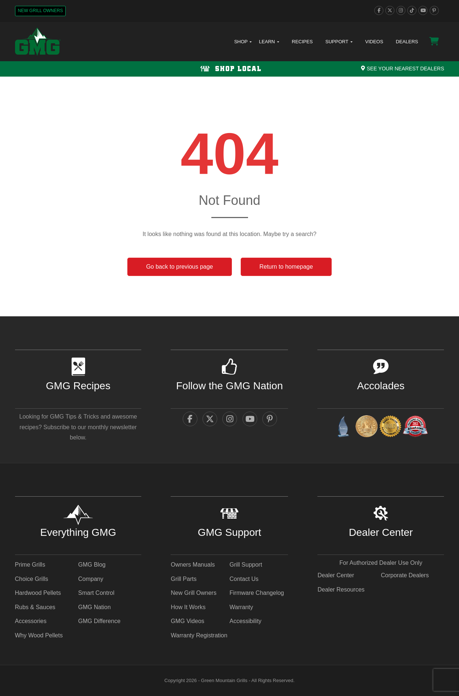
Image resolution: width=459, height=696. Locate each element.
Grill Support (245, 564)
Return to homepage (286, 267)
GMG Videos (187, 621)
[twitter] (389, 10)
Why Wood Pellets (39, 635)
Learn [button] (269, 41)
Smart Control (96, 593)
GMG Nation (94, 607)
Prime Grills (30, 564)
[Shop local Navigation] (229, 69)
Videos (374, 41)
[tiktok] (411, 10)
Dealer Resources (340, 589)
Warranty (241, 607)
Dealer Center (335, 575)
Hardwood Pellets (38, 593)
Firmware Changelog (256, 593)
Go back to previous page (179, 267)
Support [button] (339, 41)
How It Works (188, 607)
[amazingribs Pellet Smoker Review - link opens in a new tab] (390, 427)
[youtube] (422, 10)
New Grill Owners (40, 10)
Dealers (407, 41)
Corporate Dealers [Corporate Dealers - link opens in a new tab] (405, 575)
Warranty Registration (199, 635)
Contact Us (243, 579)
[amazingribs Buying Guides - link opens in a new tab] (343, 427)
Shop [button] (243, 41)
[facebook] (378, 10)
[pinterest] (434, 10)
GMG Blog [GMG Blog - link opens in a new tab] (92, 564)
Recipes (302, 41)
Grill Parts (183, 579)
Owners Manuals (193, 564)
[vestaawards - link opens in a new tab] (367, 427)
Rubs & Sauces (35, 607)
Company (90, 579)
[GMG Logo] (38, 41)
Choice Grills (31, 579)
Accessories (31, 621)
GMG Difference (99, 621)
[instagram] (400, 10)
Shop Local (229, 69)
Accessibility (245, 621)
